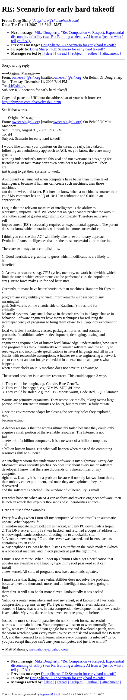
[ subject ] (77, 53)
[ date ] (49, 53)
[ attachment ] (110, 53)
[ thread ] (62, 53)
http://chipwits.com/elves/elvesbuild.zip (31, 102)
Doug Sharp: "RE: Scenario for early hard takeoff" (78, 45)
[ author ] (92, 53)
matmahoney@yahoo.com (48, 649)
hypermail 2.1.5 (50, 694)
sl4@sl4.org (16, 86)
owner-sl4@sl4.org (26, 77)
